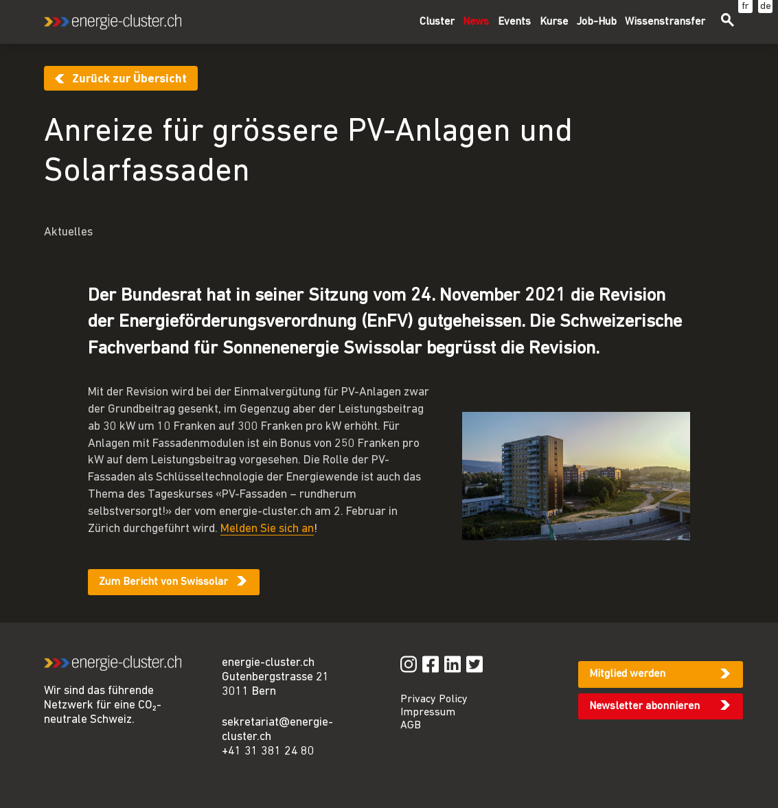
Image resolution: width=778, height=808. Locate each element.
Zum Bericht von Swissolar (163, 582)
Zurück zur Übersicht (129, 79)
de (765, 6)
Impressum (427, 712)
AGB (410, 725)
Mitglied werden (627, 674)
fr (745, 6)
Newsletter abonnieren (644, 706)
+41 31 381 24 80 (268, 751)
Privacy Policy (434, 699)
